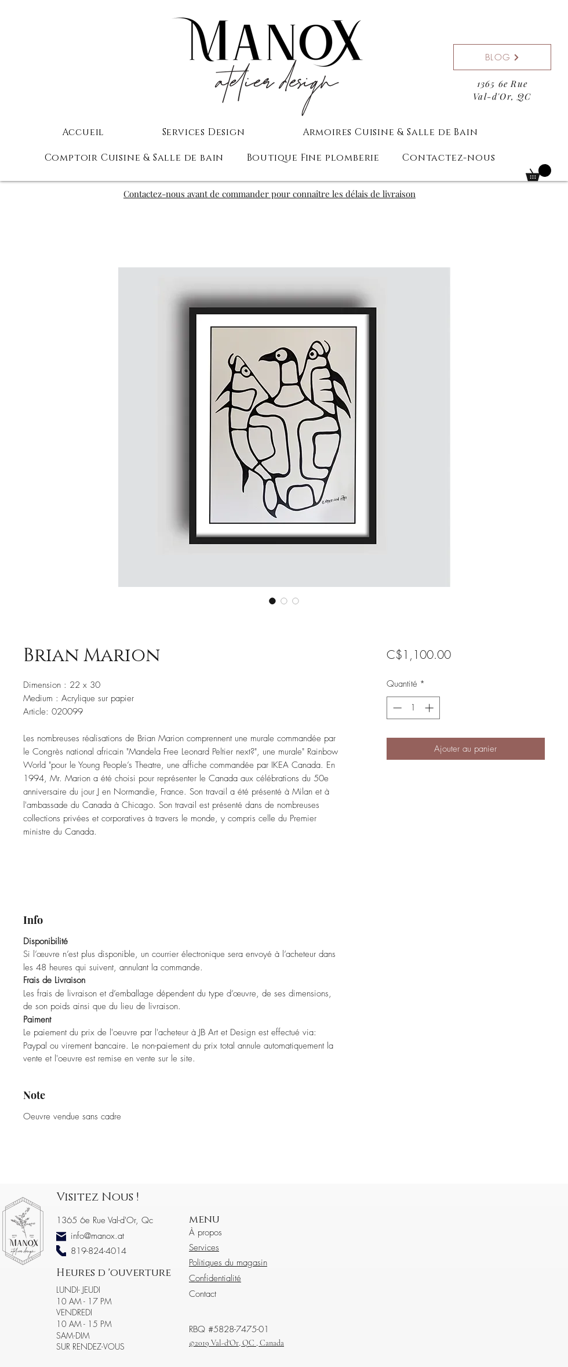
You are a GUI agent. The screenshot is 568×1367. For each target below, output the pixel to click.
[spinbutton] (413, 708)
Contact (202, 1294)
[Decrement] (396, 708)
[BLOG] (502, 57)
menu (204, 1220)
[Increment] (430, 708)
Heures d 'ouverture (113, 1273)
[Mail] (61, 1236)
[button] (538, 172)
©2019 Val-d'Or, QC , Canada (236, 1343)
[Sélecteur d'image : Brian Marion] (272, 601)
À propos (205, 1232)
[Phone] (61, 1250)
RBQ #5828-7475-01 (229, 1329)
